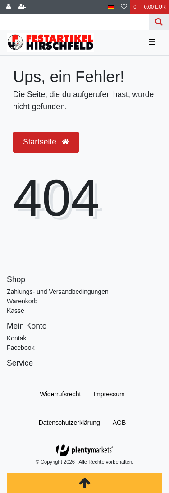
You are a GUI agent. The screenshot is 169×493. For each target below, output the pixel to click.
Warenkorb (22, 301)
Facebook (20, 347)
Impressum (108, 394)
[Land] (111, 7)
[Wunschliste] (124, 7)
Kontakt (17, 338)
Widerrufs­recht (60, 394)
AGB (119, 422)
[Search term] (74, 22)
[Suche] (159, 22)
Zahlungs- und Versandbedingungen (58, 291)
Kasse (15, 310)
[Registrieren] (22, 7)
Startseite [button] (46, 141)
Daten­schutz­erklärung (69, 422)
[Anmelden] (8, 7)
